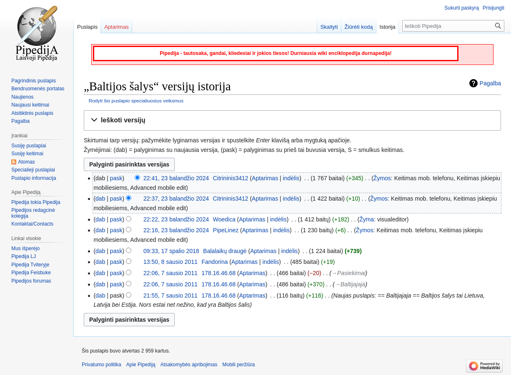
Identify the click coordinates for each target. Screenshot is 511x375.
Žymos (382, 178)
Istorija (388, 27)
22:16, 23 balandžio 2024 (176, 230)
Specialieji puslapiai (33, 170)
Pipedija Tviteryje (30, 265)
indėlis (291, 178)
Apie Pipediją (140, 365)
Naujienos (22, 97)
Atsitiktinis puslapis (32, 113)
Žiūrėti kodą (359, 27)
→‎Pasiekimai (348, 273)
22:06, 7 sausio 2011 (170, 273)
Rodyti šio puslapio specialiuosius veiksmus (136, 100)
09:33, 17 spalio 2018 (171, 251)
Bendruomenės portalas (37, 89)
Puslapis (87, 27)
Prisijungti (493, 8)
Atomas (26, 162)
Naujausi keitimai (30, 105)
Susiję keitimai (27, 153)
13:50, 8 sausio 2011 (170, 261)
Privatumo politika (101, 365)
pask (116, 178)
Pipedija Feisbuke (31, 273)
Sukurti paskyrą (461, 8)
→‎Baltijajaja (350, 284)
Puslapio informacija (33, 178)
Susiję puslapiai (28, 146)
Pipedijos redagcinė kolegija (33, 213)
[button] (292, 120)
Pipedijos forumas (31, 281)
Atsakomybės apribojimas (189, 365)
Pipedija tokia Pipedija (35, 202)
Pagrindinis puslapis (33, 81)
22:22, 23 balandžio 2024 (176, 219)
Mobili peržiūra (239, 365)
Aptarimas (265, 178)
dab (100, 198)
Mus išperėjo (25, 248)
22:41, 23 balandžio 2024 (176, 178)
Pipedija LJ (23, 256)
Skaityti (329, 27)
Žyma (366, 219)
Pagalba (490, 83)
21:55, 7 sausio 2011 (170, 295)
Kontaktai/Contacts (32, 224)
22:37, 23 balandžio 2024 (176, 198)
